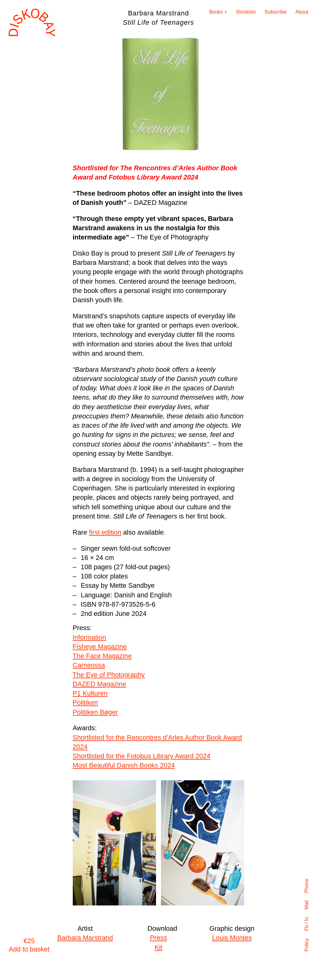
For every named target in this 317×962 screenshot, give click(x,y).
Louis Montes (232, 938)
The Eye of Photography (109, 675)
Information (89, 637)
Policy (306, 944)
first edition (105, 532)
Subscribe (276, 12)
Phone (306, 886)
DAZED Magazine (99, 684)
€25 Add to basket (29, 945)
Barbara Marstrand (85, 938)
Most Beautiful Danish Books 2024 (124, 765)
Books (216, 12)
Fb (306, 928)
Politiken (85, 702)
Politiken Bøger (95, 712)
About (301, 12)
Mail (306, 904)
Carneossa (89, 665)
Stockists (246, 12)
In (306, 919)
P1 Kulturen (90, 693)
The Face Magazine (102, 656)
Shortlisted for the (142, 756)
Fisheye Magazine (100, 647)
